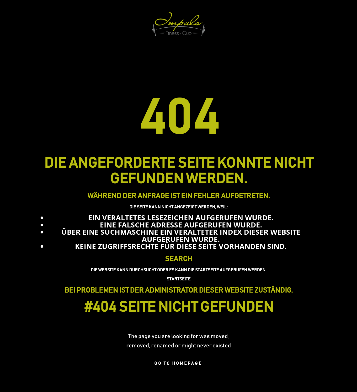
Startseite (179, 279)
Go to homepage (178, 363)
